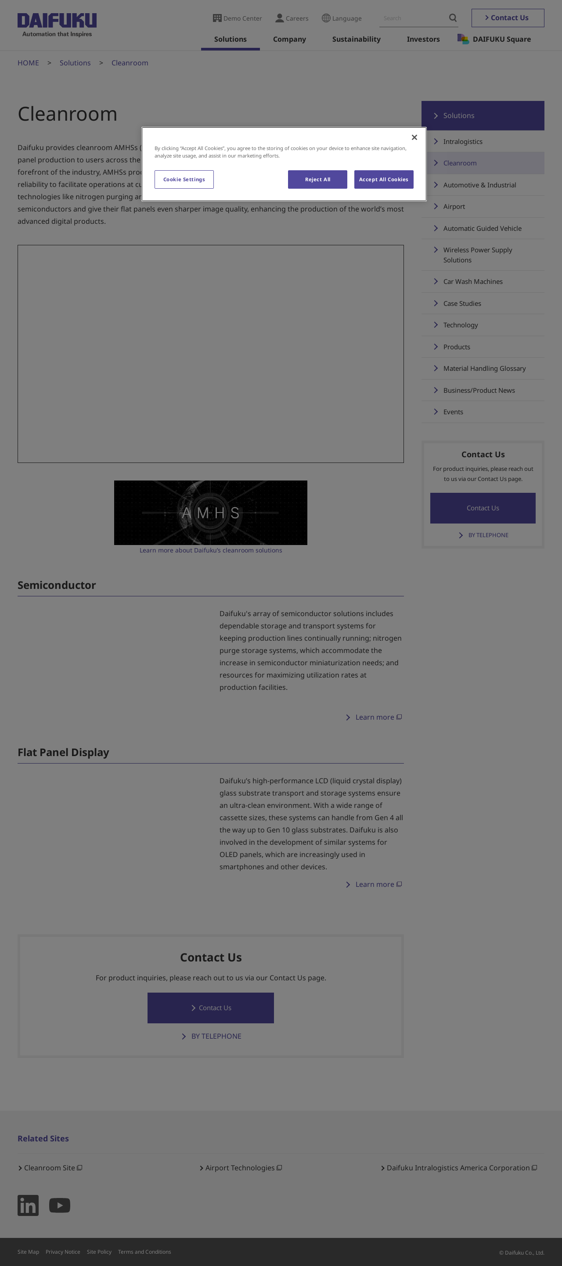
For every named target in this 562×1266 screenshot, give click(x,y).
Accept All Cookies (384, 179)
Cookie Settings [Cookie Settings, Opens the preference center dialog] (184, 179)
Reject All (318, 179)
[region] (284, 164)
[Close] (414, 137)
